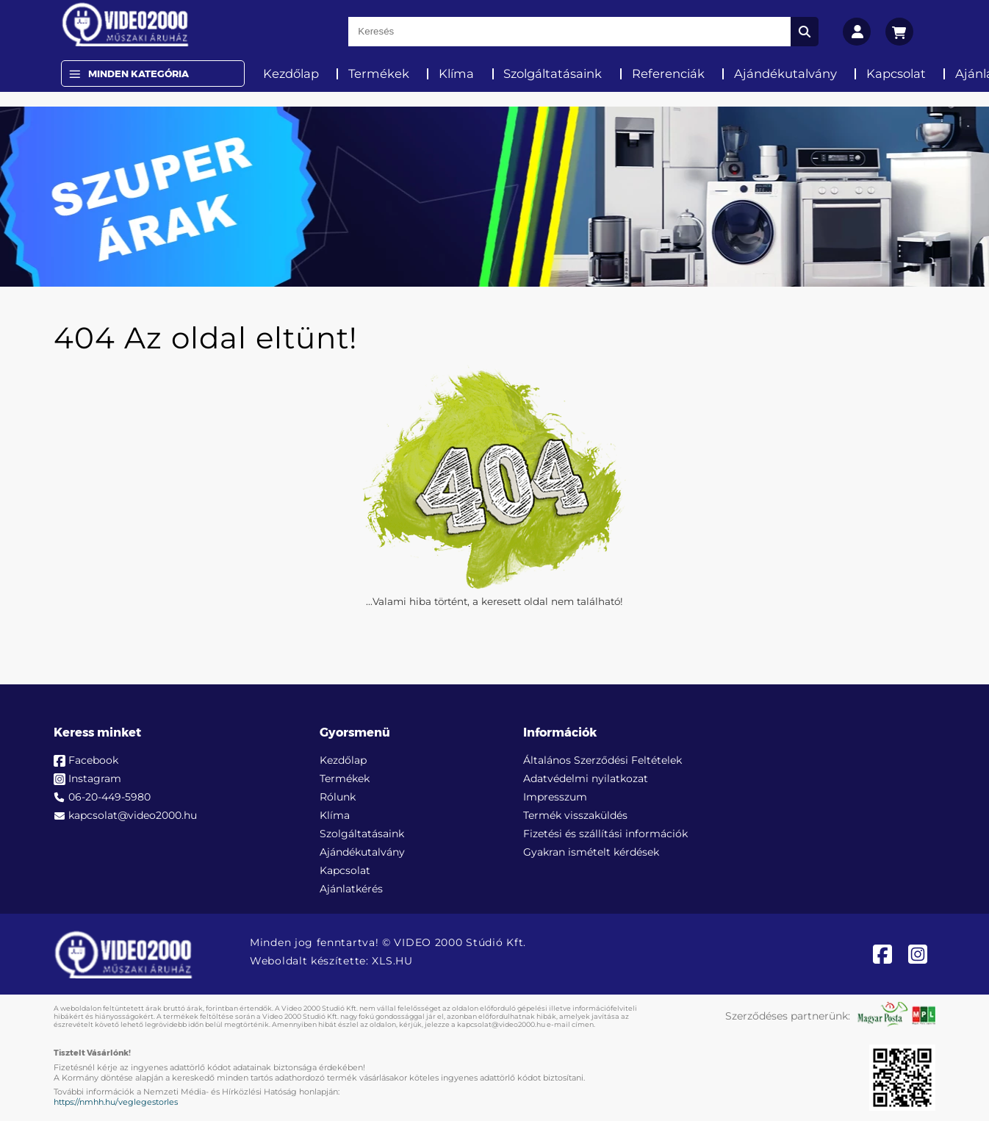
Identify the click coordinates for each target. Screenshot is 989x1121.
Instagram (94, 778)
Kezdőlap (291, 73)
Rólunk (338, 796)
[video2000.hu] (125, 24)
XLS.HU (392, 960)
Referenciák (668, 73)
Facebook (93, 760)
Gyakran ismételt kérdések (591, 852)
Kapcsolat (896, 73)
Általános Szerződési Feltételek (602, 760)
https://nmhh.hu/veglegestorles (116, 1102)
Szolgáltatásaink (552, 73)
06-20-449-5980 (109, 796)
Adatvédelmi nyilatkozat (585, 778)
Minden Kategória (138, 73)
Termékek (378, 73)
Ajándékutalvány (785, 73)
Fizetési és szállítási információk (605, 833)
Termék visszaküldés (575, 815)
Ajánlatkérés (351, 888)
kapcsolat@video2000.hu (132, 815)
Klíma (456, 73)
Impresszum (555, 796)
